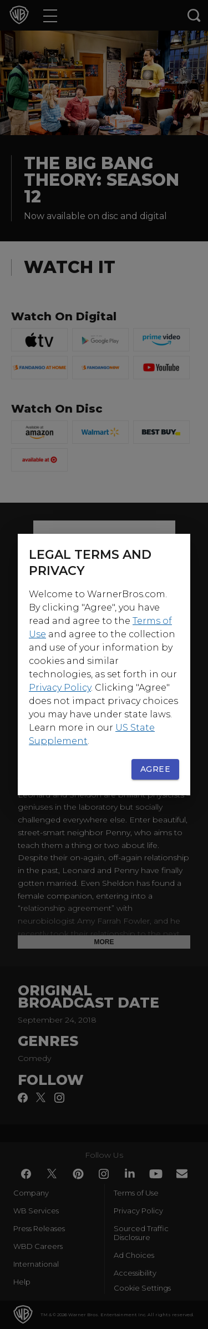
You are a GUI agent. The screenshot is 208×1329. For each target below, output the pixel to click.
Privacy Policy (60, 687)
